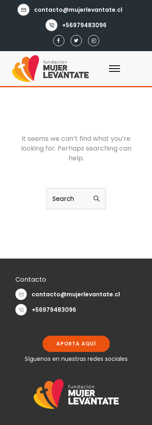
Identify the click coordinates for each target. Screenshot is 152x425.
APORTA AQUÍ (76, 343)
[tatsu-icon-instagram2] (93, 41)
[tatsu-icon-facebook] (58, 41)
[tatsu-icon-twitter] (76, 41)
